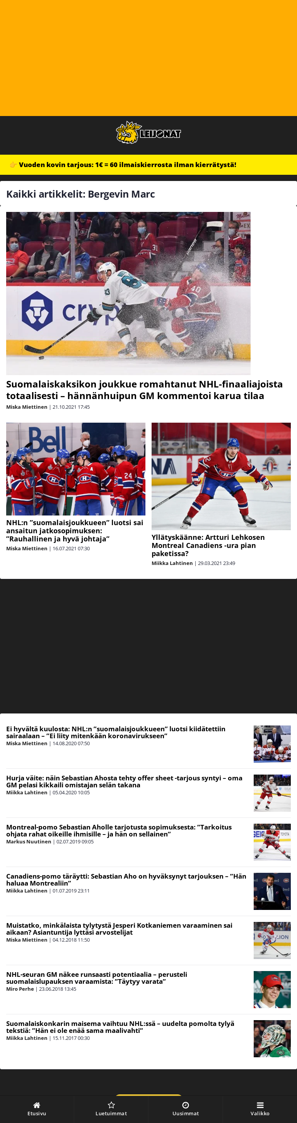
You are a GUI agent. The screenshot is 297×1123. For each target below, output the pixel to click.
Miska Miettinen (27, 406)
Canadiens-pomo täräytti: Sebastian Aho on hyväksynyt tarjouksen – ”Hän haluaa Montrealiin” (126, 880)
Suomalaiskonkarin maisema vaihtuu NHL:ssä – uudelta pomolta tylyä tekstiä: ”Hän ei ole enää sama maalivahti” (120, 1027)
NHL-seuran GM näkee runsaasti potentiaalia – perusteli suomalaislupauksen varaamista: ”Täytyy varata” (96, 978)
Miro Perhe (20, 988)
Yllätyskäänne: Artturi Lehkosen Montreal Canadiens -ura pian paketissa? (208, 545)
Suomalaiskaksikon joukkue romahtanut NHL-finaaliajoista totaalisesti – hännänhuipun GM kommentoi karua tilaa (144, 389)
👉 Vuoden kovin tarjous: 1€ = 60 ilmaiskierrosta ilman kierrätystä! (122, 164)
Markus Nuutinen (28, 841)
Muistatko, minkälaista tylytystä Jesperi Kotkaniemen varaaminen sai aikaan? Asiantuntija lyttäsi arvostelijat (119, 929)
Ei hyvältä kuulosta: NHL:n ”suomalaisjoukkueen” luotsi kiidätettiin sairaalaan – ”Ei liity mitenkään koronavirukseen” (115, 732)
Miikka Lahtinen (172, 563)
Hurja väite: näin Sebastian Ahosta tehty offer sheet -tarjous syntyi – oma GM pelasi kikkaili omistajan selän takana (124, 781)
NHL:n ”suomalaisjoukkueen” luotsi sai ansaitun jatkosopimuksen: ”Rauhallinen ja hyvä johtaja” (74, 530)
